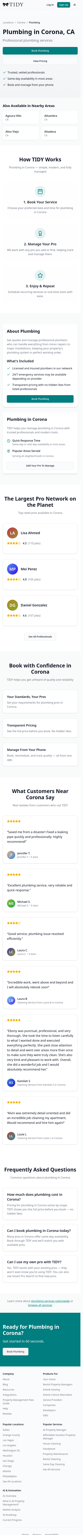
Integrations (10, 1394)
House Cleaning (52, 1443)
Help (5, 1408)
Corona (21, 22)
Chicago (7, 1466)
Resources (8, 1389)
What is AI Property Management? (13, 1502)
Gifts (45, 1415)
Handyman (49, 1448)
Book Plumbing (40, 50)
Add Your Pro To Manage (40, 465)
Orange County (11, 1435)
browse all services (40, 1305)
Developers (49, 1410)
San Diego (8, 1460)
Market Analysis (12, 1509)
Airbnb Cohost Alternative (57, 1394)
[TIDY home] (23, 5)
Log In (50, 4)
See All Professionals (40, 636)
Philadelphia (10, 1476)
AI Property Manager (54, 1429)
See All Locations (12, 1481)
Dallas (6, 1429)
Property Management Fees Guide (18, 1401)
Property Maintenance (55, 1454)
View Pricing (40, 61)
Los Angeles (9, 1445)
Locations (8, 22)
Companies (49, 1405)
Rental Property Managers (57, 1384)
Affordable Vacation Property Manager (59, 1436)
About (6, 1379)
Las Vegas (8, 1440)
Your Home (49, 1379)
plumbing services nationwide (50, 1301)
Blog (5, 1384)
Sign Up (63, 4)
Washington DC (11, 1450)
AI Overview (9, 1495)
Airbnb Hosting (51, 1389)
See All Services (51, 1469)
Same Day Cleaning (54, 1464)
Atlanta (7, 1471)
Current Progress (12, 1520)
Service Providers (52, 1400)
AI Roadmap (10, 1514)
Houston (7, 1455)
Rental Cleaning (52, 1459)
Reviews (7, 1413)
